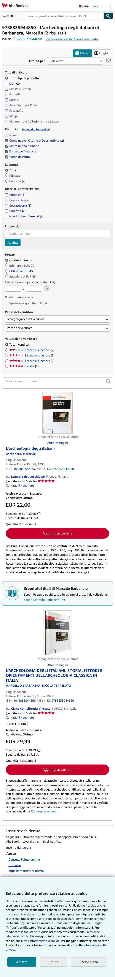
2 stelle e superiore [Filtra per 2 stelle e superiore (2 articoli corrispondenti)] (31, 350)
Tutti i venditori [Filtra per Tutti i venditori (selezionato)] (20, 344)
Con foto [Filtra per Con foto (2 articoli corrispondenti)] (15, 210)
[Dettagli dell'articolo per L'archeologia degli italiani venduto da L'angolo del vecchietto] (57, 413)
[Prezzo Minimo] (13, 289)
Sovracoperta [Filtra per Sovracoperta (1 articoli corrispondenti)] (18, 205)
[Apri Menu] (9, 16)
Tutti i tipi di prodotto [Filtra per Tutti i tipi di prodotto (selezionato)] (22, 78)
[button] (108, 381)
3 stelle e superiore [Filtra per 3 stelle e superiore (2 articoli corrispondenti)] (31, 355)
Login (96, 6)
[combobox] (63, 16)
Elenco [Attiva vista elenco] (82, 53)
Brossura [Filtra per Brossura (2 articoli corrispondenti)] (15, 181)
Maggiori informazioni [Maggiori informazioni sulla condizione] (36, 129)
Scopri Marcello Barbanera (45, 600)
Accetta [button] (21, 962)
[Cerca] (108, 16)
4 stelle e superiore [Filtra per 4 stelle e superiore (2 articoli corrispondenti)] (31, 361)
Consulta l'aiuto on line (24, 859)
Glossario (14, 865)
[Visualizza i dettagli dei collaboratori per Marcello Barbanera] (21, 454)
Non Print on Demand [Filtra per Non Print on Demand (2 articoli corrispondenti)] (24, 216)
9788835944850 (29, 39)
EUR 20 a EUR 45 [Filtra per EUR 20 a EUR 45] (19, 271)
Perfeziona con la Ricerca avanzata (71, 39)
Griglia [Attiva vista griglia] (101, 53)
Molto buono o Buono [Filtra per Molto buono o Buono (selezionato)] (22, 146)
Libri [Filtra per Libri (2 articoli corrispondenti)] (12, 83)
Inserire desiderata (18, 847)
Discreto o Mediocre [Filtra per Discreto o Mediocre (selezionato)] (21, 151)
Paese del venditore (19, 328)
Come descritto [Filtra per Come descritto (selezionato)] (18, 156)
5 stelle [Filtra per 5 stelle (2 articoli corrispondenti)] (23, 366)
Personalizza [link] (89, 962)
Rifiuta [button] (53, 962)
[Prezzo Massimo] (34, 289)
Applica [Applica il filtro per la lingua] (13, 242)
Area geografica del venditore (26, 319)
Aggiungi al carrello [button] (57, 533)
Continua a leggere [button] (43, 811)
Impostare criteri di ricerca (26, 870)
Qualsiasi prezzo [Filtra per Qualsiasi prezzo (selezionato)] (18, 260)
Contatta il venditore (20, 485)
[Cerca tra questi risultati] (57, 381)
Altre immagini (57, 442)
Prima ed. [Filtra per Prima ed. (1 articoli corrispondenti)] (15, 194)
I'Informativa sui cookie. (44, 941)
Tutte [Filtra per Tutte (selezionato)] (11, 170)
